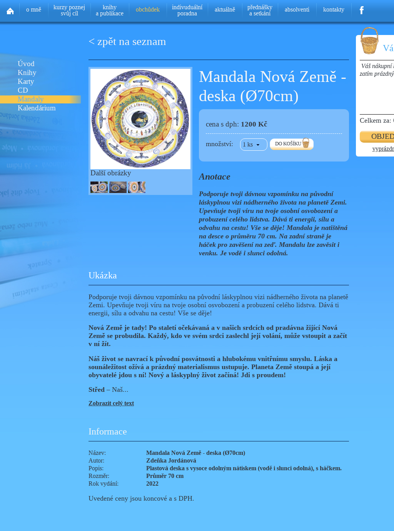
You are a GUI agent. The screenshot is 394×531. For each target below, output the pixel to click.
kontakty (333, 9)
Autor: (96, 460)
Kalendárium (37, 108)
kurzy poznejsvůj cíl (69, 10)
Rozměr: (98, 475)
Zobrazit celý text (111, 403)
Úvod (26, 64)
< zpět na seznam (127, 41)
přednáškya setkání (259, 10)
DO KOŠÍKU (288, 143)
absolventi (297, 9)
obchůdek (148, 9)
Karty (26, 82)
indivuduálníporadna (187, 10)
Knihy (27, 73)
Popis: (96, 468)
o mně (33, 9)
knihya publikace (110, 10)
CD (23, 91)
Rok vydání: (103, 483)
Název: (97, 452)
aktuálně (225, 9)
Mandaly (31, 99)
